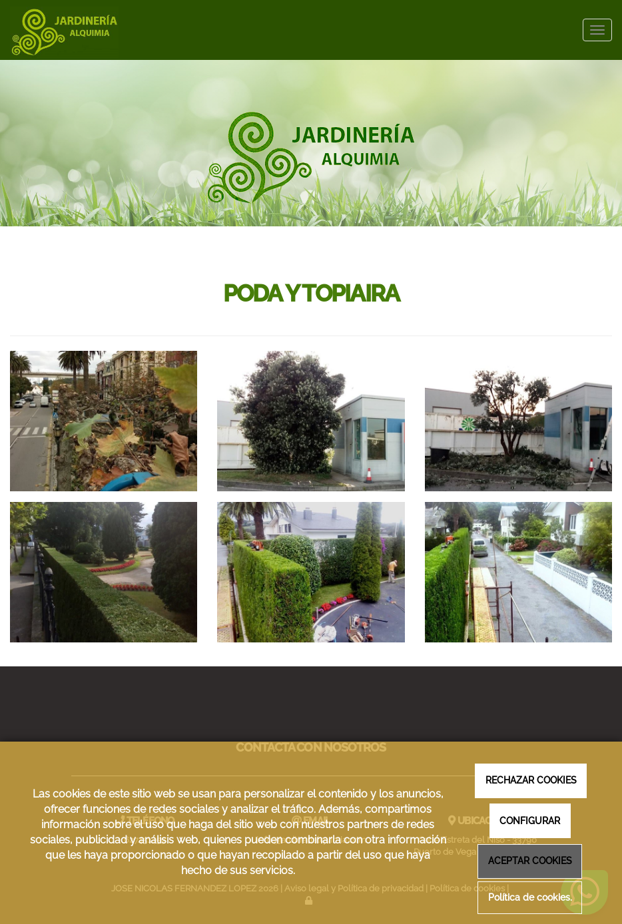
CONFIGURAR (529, 820)
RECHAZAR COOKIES (531, 780)
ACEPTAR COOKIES (530, 860)
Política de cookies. (530, 897)
